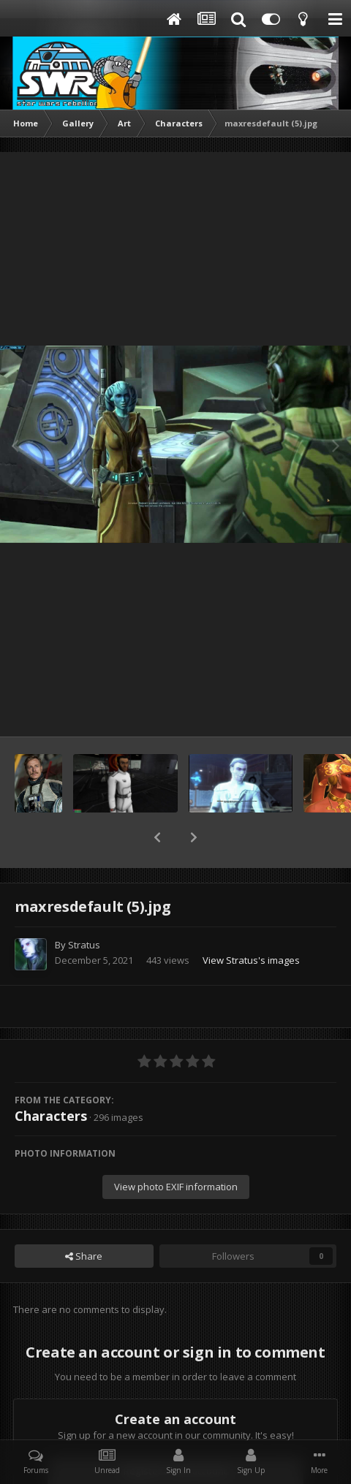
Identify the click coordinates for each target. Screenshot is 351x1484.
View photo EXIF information (176, 1148)
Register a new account (175, 1432)
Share (83, 1218)
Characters (51, 1078)
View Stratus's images (251, 922)
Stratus (84, 906)
